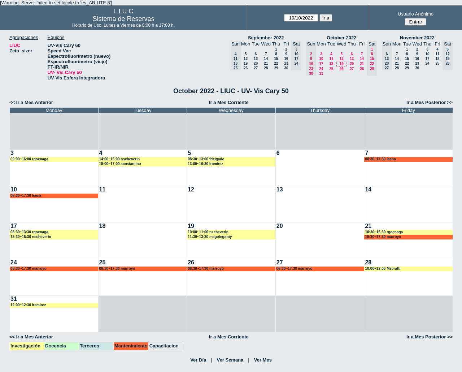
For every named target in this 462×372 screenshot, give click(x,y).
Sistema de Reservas (123, 18)
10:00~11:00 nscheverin (208, 232)
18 (331, 64)
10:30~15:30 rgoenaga (384, 232)
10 (321, 59)
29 (276, 68)
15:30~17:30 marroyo (383, 237)
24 (321, 69)
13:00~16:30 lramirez (205, 164)
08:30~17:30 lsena (380, 159)
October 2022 (341, 37)
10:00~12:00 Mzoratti (382, 269)
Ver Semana (230, 360)
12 (246, 59)
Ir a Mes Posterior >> (429, 102)
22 (276, 63)
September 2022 (266, 37)
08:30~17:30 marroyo (28, 269)
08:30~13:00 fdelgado (206, 159)
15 (276, 59)
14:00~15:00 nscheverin (119, 159)
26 (246, 68)
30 (286, 68)
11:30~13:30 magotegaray (210, 237)
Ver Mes (263, 360)
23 (286, 63)
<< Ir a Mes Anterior (31, 102)
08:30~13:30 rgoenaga (29, 232)
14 (266, 59)
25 (331, 69)
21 (266, 63)
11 (331, 59)
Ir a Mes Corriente (229, 102)
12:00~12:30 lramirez (28, 305)
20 (256, 63)
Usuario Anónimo (415, 14)
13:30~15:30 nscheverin (30, 237)
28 (266, 68)
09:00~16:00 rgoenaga (29, 159)
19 (246, 63)
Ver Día (198, 360)
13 (256, 59)
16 (286, 59)
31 (321, 73)
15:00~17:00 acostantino (120, 164)
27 (256, 68)
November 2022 (417, 37)
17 (321, 64)
